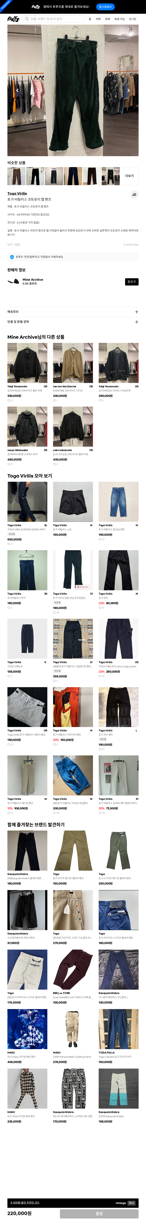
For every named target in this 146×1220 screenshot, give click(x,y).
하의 (17, 244)
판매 (107, 19)
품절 (99, 1214)
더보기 (129, 176)
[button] (17, 90)
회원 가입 (119, 19)
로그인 (132, 19)
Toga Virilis (17, 193)
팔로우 (132, 282)
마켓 (98, 19)
